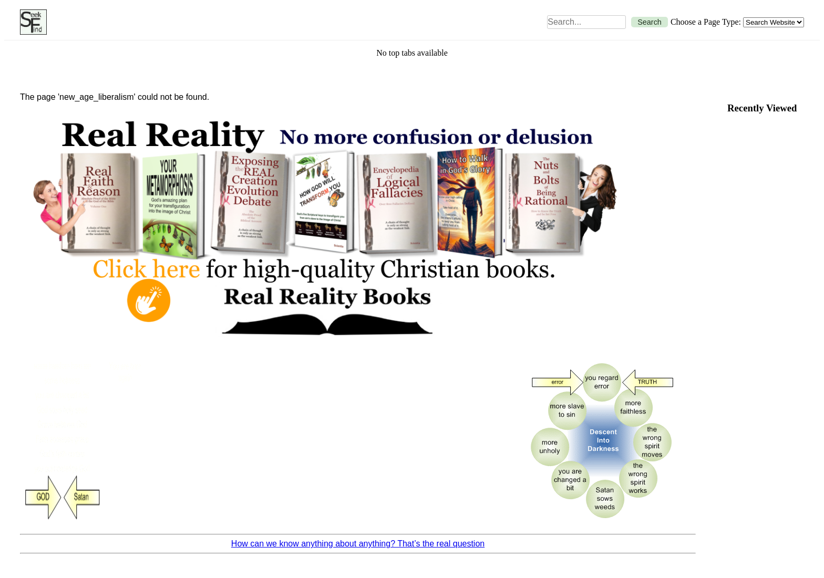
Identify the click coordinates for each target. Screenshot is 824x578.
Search (649, 22)
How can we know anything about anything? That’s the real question (358, 543)
